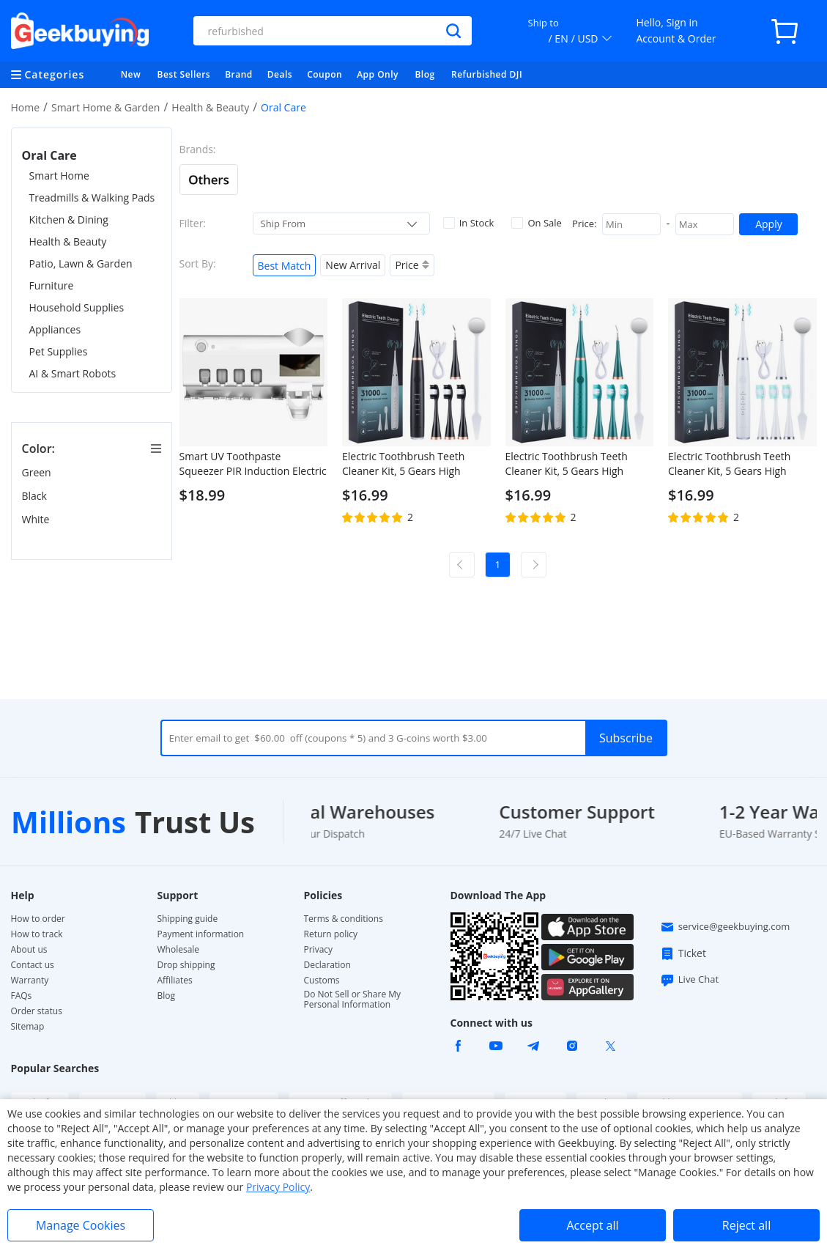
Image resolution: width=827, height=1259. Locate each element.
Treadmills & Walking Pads (92, 197)
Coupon (324, 74)
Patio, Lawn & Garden (81, 263)
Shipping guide (187, 919)
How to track (37, 934)
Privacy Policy (278, 1187)
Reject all (746, 1225)
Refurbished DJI (486, 74)
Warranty (30, 980)
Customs (322, 980)
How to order (38, 919)
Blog (424, 74)
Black (36, 496)
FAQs (21, 996)
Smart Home (59, 175)
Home (25, 107)
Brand (239, 74)
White (37, 519)
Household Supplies (77, 307)
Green (38, 472)
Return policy (331, 934)
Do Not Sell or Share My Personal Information (352, 999)
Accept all (592, 1225)
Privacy (318, 950)
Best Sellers (184, 74)
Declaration (327, 965)
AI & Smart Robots (72, 373)
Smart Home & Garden (105, 107)
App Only (377, 74)
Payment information (201, 934)
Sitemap (28, 1026)
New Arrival (352, 265)
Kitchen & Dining (68, 219)
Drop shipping (186, 965)
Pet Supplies (58, 351)
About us (29, 950)
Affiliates (175, 980)
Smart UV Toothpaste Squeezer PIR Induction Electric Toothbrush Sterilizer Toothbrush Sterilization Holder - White (253, 464)
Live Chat (689, 979)
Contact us (32, 965)
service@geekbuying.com (725, 927)
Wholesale (178, 950)
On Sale (536, 222)
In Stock (468, 222)
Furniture (51, 285)
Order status (36, 1011)
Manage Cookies (80, 1225)
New (131, 74)
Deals (279, 74)
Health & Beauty (210, 107)
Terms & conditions (343, 919)
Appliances (55, 329)
